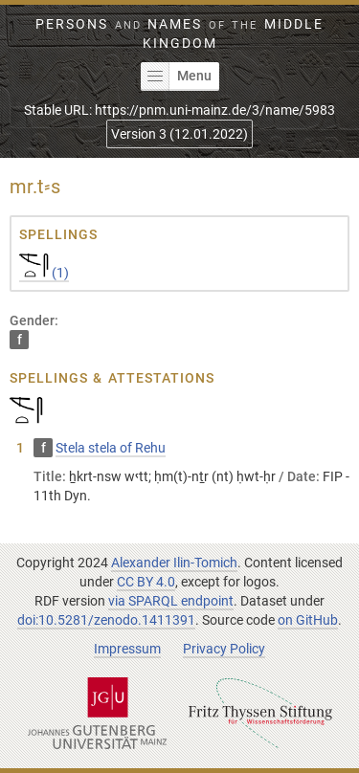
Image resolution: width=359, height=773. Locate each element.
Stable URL (179, 110)
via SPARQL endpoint (171, 600)
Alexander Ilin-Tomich (174, 562)
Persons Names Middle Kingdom (179, 33)
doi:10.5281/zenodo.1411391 (106, 620)
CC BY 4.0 (146, 581)
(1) (44, 272)
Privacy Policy (224, 648)
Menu (176, 76)
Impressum (127, 648)
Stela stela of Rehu (111, 447)
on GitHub (308, 620)
